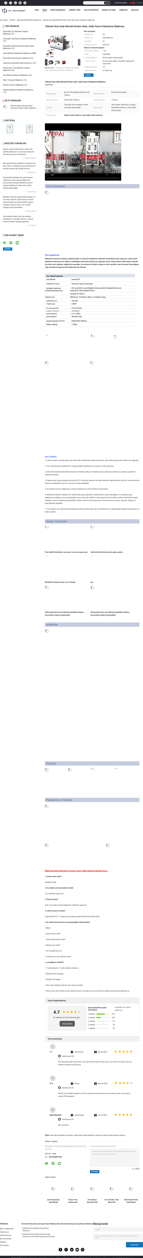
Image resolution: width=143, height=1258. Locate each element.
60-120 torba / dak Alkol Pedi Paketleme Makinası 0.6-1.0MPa (112, 1201)
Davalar (134, 10)
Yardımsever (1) (68, 1088)
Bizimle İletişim (109, 10)
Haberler (123, 10)
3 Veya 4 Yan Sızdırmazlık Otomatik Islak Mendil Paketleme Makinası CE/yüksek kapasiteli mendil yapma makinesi (72, 1201)
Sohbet (87, 75)
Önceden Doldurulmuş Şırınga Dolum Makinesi (39, 1224)
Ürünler (12, 20)
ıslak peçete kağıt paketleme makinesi (88, 1135)
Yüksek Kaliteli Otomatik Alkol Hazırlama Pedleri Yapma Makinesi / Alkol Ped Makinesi (23, 108)
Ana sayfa (3, 20)
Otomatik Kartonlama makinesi (16, 58)
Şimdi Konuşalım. (121, 3)
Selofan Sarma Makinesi (13, 85)
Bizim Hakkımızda (57, 10)
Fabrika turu (74, 10)
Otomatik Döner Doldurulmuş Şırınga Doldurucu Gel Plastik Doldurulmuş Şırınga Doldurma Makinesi (38, 1235)
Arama (107, 3)
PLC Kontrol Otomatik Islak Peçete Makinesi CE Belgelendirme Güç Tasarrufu (92, 1201)
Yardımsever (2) (68, 1056)
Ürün (44, 10)
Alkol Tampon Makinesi (13, 80)
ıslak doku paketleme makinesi (61, 1135)
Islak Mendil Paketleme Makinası (29, 20)
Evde (37, 10)
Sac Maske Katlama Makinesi (15, 75)
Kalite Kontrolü (91, 10)
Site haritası (4, 1245)
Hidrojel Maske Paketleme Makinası (18, 90)
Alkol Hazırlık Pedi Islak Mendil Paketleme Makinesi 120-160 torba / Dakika (131, 1201)
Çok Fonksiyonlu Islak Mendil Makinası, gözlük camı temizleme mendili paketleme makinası (53, 1201)
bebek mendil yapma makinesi (114, 1135)
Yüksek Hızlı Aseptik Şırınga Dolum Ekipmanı (36, 1229)
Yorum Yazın (67, 1024)
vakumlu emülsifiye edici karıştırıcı (17, 63)
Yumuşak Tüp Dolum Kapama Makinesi (19, 39)
